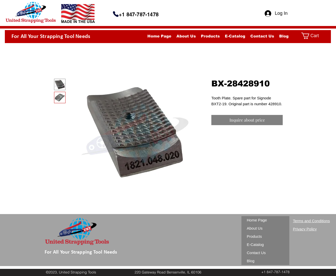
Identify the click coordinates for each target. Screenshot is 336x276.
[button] (314, 36)
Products (254, 236)
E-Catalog (255, 244)
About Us (255, 228)
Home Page (257, 220)
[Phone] (115, 14)
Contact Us (256, 253)
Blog (250, 261)
